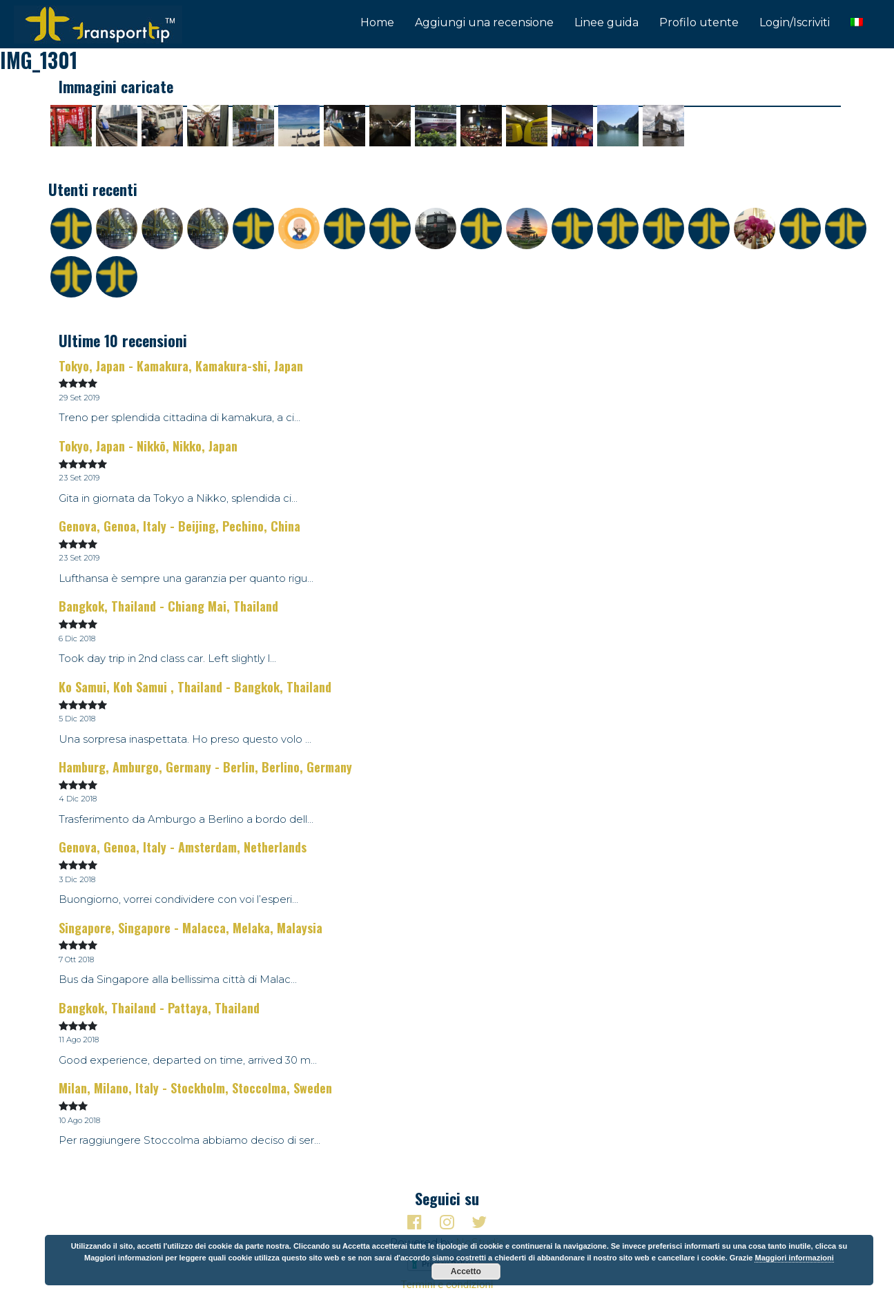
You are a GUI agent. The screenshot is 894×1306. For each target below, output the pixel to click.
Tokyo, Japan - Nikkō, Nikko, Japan (148, 446)
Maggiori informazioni (794, 1258)
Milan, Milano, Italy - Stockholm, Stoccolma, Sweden (195, 1088)
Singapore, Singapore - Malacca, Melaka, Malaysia (190, 928)
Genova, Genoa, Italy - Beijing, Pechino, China (179, 526)
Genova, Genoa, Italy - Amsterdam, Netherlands (183, 847)
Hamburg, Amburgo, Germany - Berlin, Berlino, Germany (205, 767)
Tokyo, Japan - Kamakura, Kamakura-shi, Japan (181, 366)
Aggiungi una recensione (484, 22)
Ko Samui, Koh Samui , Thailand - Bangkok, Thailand (195, 687)
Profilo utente (699, 22)
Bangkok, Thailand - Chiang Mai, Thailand (168, 606)
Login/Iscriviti (794, 22)
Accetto (466, 1271)
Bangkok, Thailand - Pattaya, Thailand (159, 1008)
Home (377, 22)
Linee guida (606, 22)
